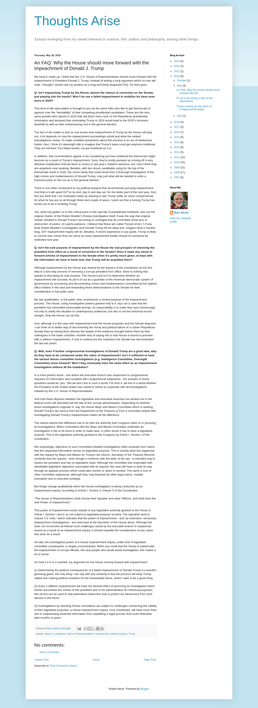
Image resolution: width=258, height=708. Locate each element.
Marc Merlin (181, 212)
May (180, 85)
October (182, 80)
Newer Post (42, 659)
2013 (177, 147)
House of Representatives (80, 633)
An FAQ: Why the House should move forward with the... (198, 91)
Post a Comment (49, 652)
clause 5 (48, 633)
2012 (177, 152)
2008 (177, 172)
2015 (177, 137)
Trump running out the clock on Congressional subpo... (194, 108)
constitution (60, 633)
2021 (177, 71)
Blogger (144, 688)
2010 (177, 162)
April (180, 115)
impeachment (102, 633)
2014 (177, 142)
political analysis (118, 633)
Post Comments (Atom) (63, 665)
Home (96, 659)
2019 (177, 76)
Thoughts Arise (77, 21)
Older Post (150, 659)
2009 (177, 167)
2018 (177, 122)
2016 (177, 132)
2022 (177, 66)
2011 (177, 157)
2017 (177, 127)
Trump (132, 633)
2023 (177, 61)
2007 (177, 177)
